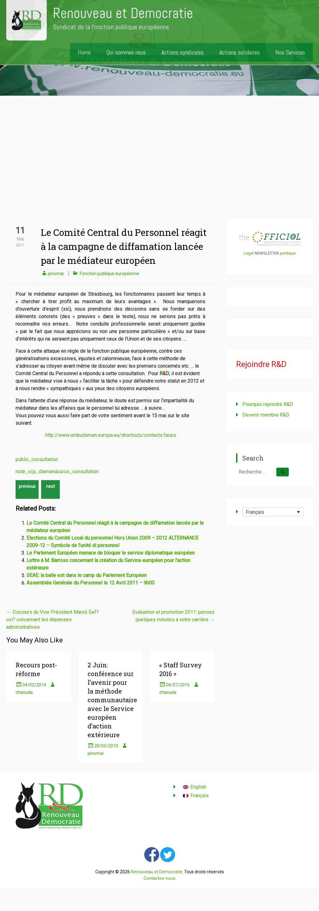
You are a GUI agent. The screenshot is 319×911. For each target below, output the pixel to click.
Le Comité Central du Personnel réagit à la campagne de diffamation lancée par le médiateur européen (124, 246)
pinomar (56, 273)
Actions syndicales (182, 52)
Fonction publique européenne (109, 273)
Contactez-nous (159, 878)
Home (84, 52)
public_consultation (37, 459)
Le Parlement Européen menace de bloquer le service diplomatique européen (110, 553)
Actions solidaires (239, 52)
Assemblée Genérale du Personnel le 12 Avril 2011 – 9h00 (90, 583)
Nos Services (290, 52)
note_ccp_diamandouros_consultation (57, 472)
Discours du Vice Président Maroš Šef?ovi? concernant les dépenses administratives (52, 619)
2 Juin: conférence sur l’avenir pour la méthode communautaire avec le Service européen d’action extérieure (112, 700)
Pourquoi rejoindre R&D (267, 404)
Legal (249, 253)
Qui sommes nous (126, 52)
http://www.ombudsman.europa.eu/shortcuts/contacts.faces (110, 435)
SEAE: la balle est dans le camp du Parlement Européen (86, 575)
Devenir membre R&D (265, 415)
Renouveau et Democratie (123, 13)
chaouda (24, 692)
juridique (288, 253)
